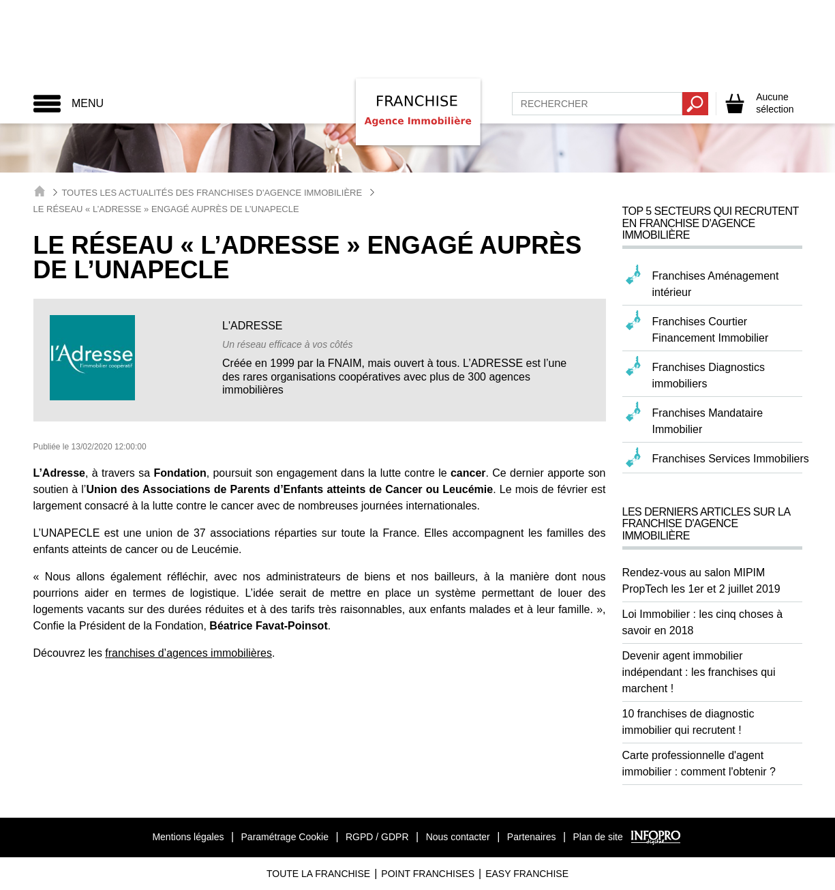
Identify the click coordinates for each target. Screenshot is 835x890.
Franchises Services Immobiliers (730, 458)
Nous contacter (458, 836)
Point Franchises (427, 873)
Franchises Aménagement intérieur (715, 284)
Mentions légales (188, 836)
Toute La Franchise (318, 873)
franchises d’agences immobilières (188, 653)
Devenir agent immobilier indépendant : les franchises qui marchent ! (699, 672)
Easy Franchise (526, 873)
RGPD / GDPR (377, 836)
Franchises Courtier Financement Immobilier (710, 330)
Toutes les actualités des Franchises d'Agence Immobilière (211, 193)
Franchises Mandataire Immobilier (707, 421)
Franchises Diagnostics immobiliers (708, 375)
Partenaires (531, 836)
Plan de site (598, 836)
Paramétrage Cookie (285, 836)
